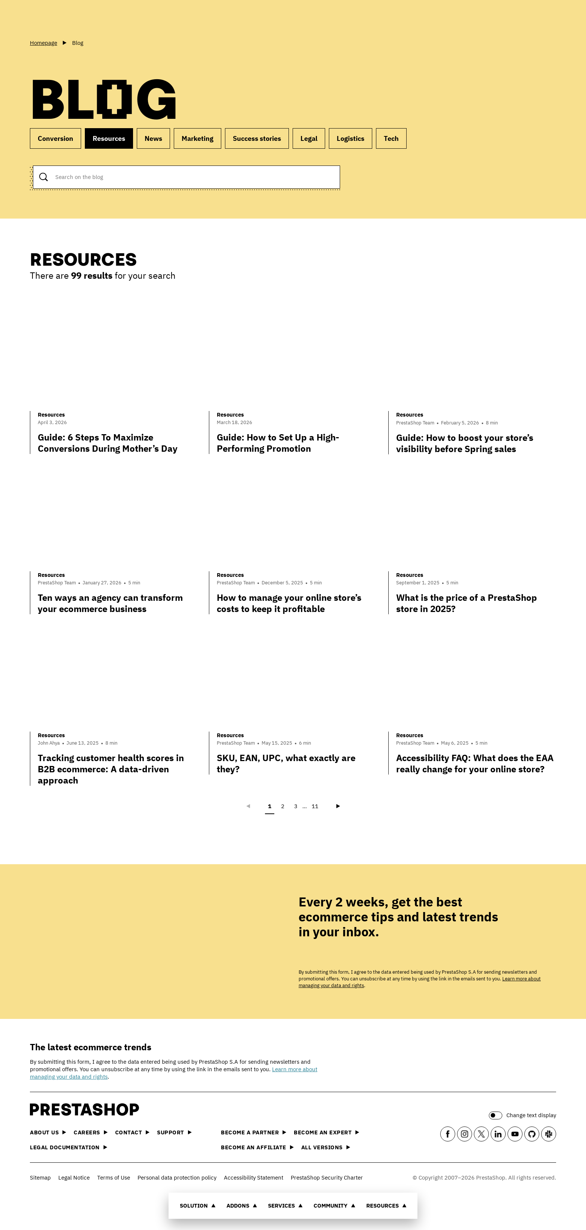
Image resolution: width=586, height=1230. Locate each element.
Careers (91, 1132)
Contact (132, 1132)
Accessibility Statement (253, 1177)
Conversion (55, 138)
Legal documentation (68, 1147)
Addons (241, 1205)
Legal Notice (74, 1177)
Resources (386, 1205)
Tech (391, 138)
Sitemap (40, 1177)
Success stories (257, 138)
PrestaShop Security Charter (327, 1177)
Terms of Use (113, 1177)
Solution (198, 1205)
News (153, 138)
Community (334, 1205)
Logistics (350, 138)
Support (174, 1132)
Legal (308, 138)
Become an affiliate (257, 1147)
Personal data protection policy (177, 1177)
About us (48, 1132)
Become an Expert (326, 1132)
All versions (325, 1147)
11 (315, 806)
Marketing (197, 138)
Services (285, 1205)
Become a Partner (253, 1132)
